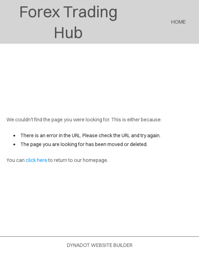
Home (178, 21)
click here (36, 160)
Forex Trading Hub (68, 22)
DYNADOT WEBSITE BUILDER (99, 245)
